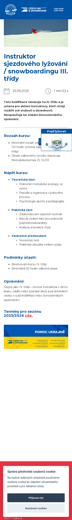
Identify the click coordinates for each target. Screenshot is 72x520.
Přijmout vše (36, 497)
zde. (29, 315)
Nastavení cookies (36, 508)
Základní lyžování (59, 10)
